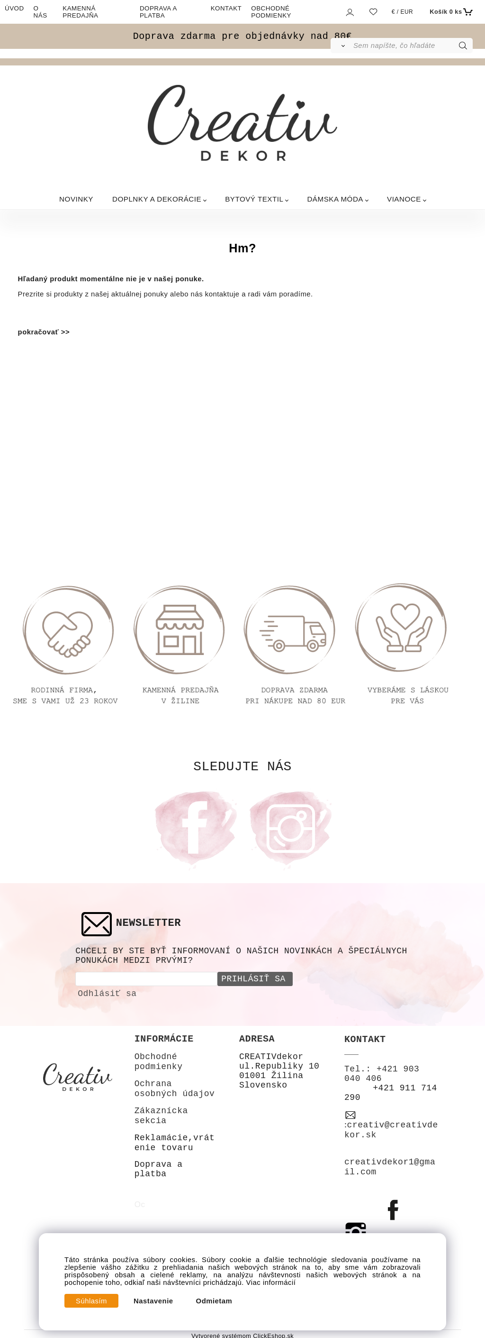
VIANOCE (404, 199)
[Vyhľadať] (341, 45)
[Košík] (450, 12)
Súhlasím (91, 1301)
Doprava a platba (159, 1167)
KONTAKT (226, 8)
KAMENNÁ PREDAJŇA (80, 12)
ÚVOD (14, 8)
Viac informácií (271, 1282)
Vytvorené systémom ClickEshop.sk (242, 1334)
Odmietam (214, 1301)
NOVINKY (76, 199)
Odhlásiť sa (107, 992)
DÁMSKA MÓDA (335, 199)
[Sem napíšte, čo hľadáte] (412, 45)
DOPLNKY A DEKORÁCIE (156, 199)
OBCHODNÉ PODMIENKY (271, 12)
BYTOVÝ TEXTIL (254, 199)
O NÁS (40, 12)
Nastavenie (153, 1301)
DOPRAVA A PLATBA (158, 12)
